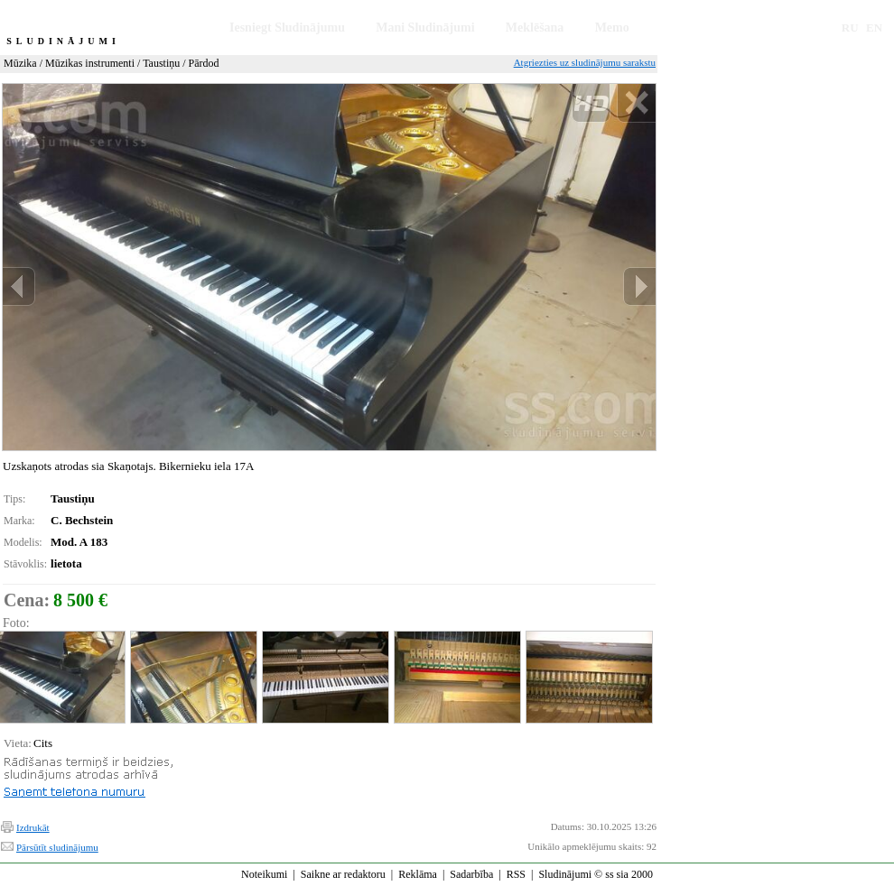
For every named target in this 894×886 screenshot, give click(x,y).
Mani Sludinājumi (425, 27)
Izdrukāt (33, 827)
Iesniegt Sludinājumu (287, 27)
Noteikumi (264, 874)
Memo (612, 27)
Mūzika (20, 63)
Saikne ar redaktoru (343, 874)
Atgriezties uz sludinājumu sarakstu (585, 62)
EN (874, 27)
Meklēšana (535, 27)
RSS (516, 874)
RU (850, 27)
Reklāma (417, 874)
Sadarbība (471, 874)
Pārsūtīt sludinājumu (57, 847)
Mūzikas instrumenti (90, 63)
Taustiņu (161, 63)
